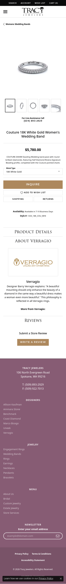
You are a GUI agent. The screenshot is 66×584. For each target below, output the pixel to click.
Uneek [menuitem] (7, 428)
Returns (48, 199)
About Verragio (33, 241)
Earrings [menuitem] (8, 463)
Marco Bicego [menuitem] (11, 423)
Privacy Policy (22, 553)
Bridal (6, 498)
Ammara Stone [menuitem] (11, 409)
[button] (12, 3)
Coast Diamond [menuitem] (12, 418)
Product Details (33, 232)
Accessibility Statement (33, 560)
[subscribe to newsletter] (57, 536)
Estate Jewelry (11, 508)
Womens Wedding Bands (18, 24)
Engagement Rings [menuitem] (14, 449)
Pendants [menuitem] (8, 472)
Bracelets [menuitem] (8, 477)
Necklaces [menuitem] (9, 468)
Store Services (11, 512)
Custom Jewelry (12, 503)
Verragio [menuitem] (8, 432)
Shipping (18, 199)
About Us (8, 494)
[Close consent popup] (61, 579)
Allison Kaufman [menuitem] (12, 404)
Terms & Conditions (41, 553)
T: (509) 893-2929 (33, 384)
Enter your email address (33, 529)
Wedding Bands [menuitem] (12, 454)
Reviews (33, 320)
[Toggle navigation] (5, 11)
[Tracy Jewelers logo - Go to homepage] (33, 11)
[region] (33, 66)
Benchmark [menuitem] (9, 414)
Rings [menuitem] (6, 458)
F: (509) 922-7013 (33, 388)
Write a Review (33, 342)
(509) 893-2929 (33, 121)
